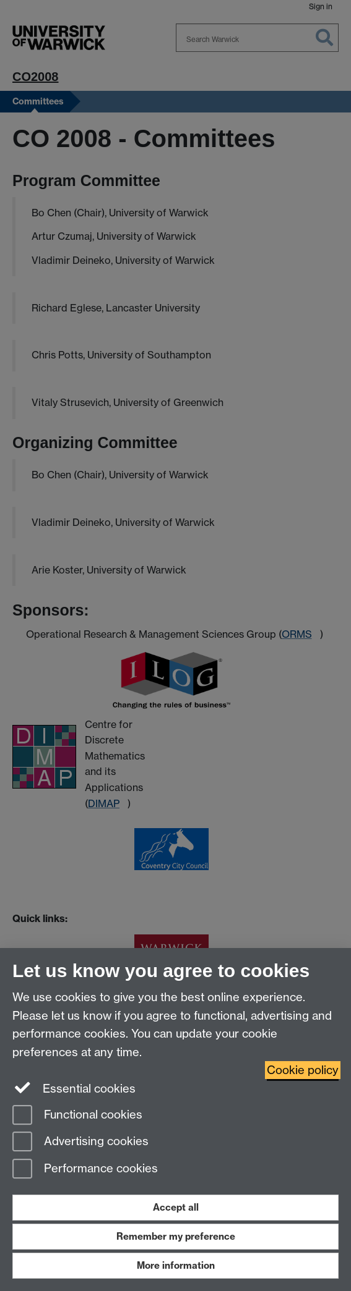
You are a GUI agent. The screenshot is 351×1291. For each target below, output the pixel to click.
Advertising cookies (80, 1142)
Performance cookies (85, 1169)
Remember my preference (175, 1236)
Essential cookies (74, 1088)
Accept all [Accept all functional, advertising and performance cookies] (176, 1207)
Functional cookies (77, 1115)
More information (176, 1265)
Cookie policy (303, 1070)
